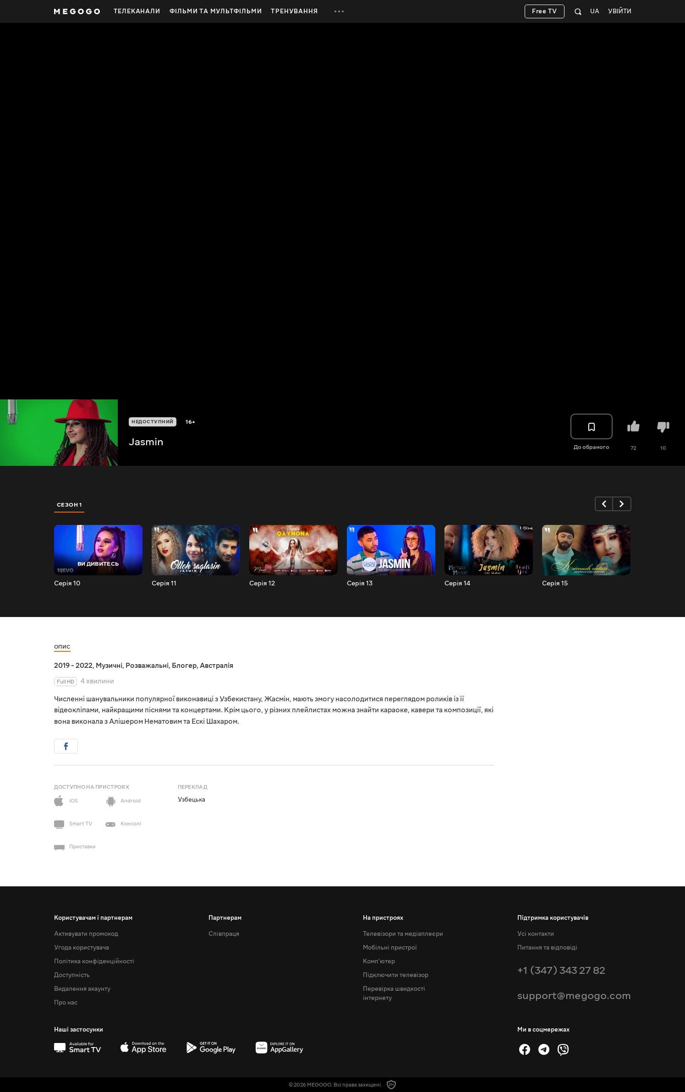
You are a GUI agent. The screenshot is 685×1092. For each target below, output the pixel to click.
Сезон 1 (69, 504)
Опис (62, 647)
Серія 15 (555, 583)
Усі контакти (535, 934)
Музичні (109, 665)
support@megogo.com (574, 995)
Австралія (216, 665)
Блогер (184, 665)
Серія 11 (164, 583)
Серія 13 (360, 583)
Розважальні (147, 665)
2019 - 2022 (73, 665)
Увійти (619, 12)
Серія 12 (262, 583)
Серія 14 (457, 583)
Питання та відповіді (547, 948)
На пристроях (383, 918)
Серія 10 (67, 583)
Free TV (544, 11)
